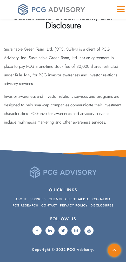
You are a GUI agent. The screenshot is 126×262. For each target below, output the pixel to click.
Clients (55, 199)
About (21, 199)
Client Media (77, 199)
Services (38, 199)
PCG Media (101, 199)
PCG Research (25, 205)
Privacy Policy (74, 205)
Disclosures (102, 205)
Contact (49, 205)
